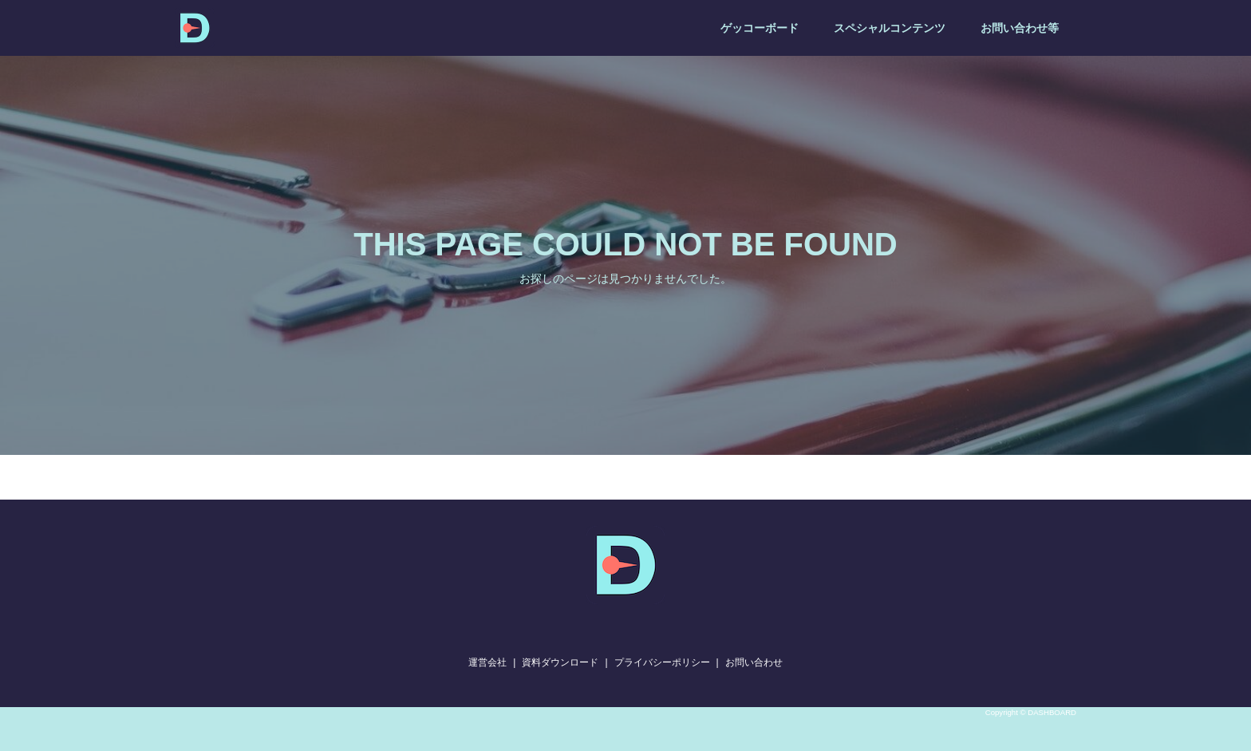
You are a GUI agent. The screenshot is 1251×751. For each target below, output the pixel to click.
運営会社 (487, 662)
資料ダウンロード (560, 662)
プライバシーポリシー (662, 662)
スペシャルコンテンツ (889, 28)
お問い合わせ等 (1020, 28)
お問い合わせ (754, 662)
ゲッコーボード (759, 28)
